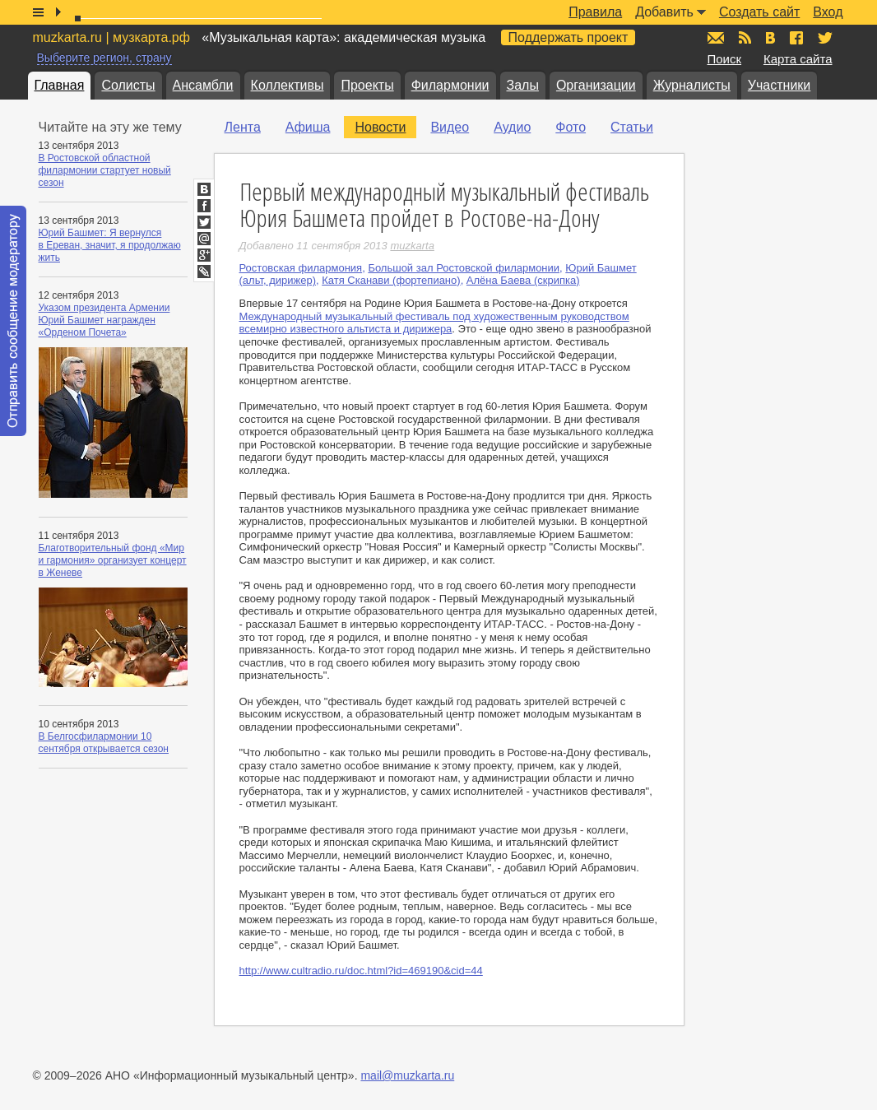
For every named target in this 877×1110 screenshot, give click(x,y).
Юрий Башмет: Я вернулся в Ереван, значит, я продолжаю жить (110, 245)
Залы (523, 85)
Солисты (128, 85)
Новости (380, 127)
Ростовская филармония (301, 268)
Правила (595, 12)
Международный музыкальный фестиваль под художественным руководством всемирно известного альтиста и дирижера (434, 323)
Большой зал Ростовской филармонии (463, 268)
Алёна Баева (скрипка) (523, 280)
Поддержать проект (568, 37)
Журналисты (692, 85)
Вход (827, 12)
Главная (60, 85)
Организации (596, 85)
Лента (243, 127)
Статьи (631, 127)
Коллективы (287, 85)
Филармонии (450, 85)
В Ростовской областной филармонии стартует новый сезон (105, 170)
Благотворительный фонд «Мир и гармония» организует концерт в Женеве (113, 560)
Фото (570, 127)
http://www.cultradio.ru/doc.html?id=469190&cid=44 (361, 970)
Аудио (512, 127)
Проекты (367, 85)
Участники (779, 85)
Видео (449, 127)
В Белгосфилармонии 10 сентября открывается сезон (104, 743)
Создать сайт (759, 12)
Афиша (308, 127)
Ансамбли (203, 85)
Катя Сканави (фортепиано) (391, 280)
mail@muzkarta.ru (407, 1075)
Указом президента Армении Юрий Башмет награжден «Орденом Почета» (104, 320)
